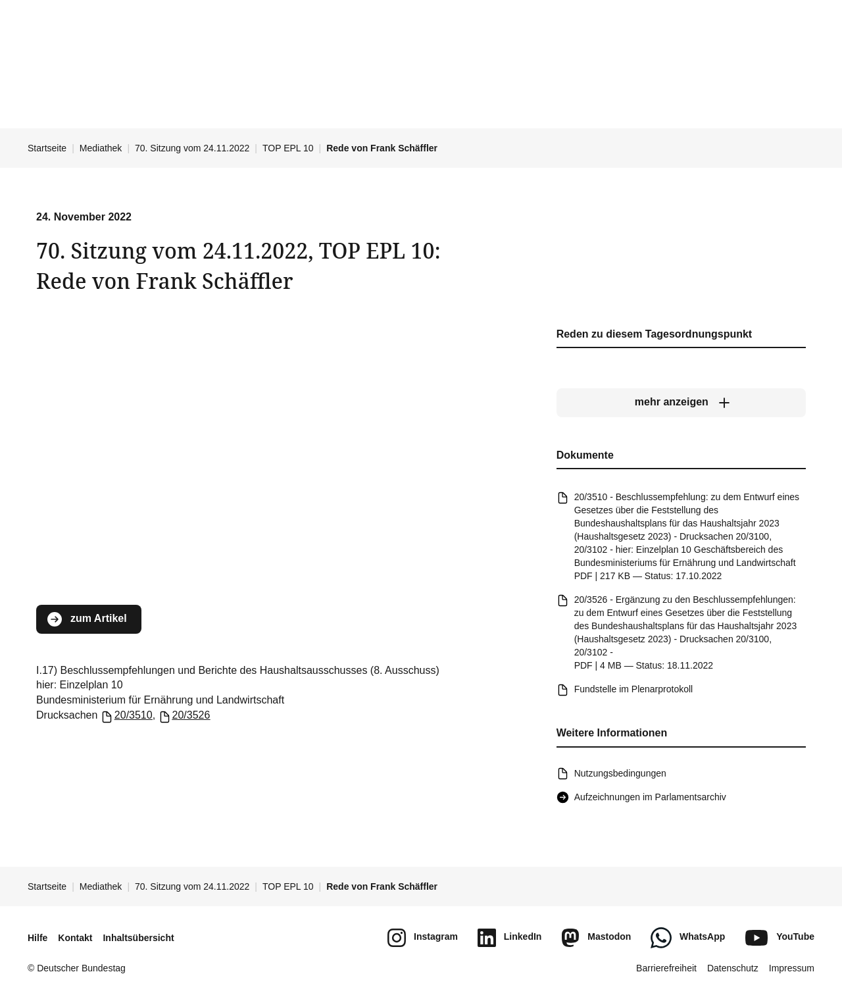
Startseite (47, 148)
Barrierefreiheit (666, 968)
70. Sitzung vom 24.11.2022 (192, 148)
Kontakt (75, 938)
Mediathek (101, 148)
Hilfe (37, 938)
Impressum (791, 968)
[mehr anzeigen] (681, 402)
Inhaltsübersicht (138, 938)
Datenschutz (732, 968)
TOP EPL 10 (288, 148)
